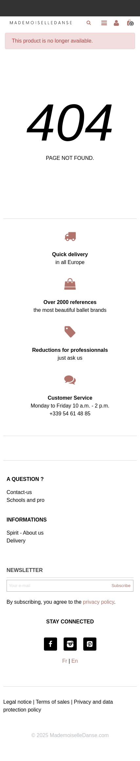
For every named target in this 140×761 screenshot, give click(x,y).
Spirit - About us (25, 533)
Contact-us (19, 492)
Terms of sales (53, 702)
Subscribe (120, 585)
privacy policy (98, 602)
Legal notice (17, 702)
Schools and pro (26, 500)
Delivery (16, 540)
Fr (64, 661)
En (74, 661)
